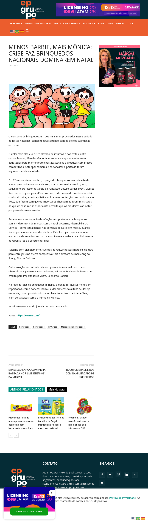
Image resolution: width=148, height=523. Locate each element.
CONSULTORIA (105, 23)
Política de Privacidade (122, 497)
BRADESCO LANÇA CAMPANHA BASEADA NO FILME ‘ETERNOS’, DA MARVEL (27, 373)
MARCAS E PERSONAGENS (67, 23)
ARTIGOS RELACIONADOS (26, 389)
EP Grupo (52, 326)
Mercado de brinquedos (73, 326)
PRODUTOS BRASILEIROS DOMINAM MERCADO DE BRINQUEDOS (79, 373)
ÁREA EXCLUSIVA (124, 23)
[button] (27, 31)
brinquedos (38, 326)
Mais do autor (56, 389)
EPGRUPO (16, 23)
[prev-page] (11, 435)
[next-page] (16, 435)
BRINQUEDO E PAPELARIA (38, 23)
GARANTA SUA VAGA (29, 511)
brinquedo (24, 326)
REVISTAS (89, 23)
